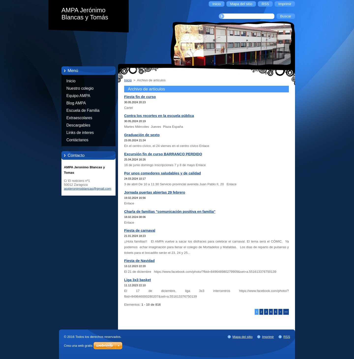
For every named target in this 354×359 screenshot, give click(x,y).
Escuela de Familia (83, 110)
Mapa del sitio (243, 337)
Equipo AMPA (78, 96)
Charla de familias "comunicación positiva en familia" (170, 212)
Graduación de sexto (142, 135)
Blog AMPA (76, 103)
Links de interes (80, 132)
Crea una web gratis (78, 345)
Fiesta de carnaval (139, 230)
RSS (286, 337)
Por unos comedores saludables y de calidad (162, 173)
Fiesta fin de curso (140, 97)
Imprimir (268, 337)
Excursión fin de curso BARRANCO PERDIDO (163, 154)
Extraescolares (79, 118)
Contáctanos (77, 140)
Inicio (70, 81)
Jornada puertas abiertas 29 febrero (154, 192)
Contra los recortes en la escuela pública (159, 116)
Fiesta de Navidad (139, 261)
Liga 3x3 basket (137, 280)
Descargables (78, 125)
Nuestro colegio (80, 88)
